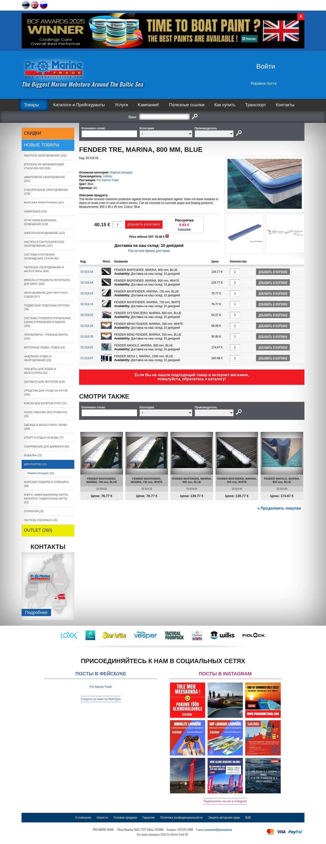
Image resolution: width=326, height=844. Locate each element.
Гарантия (148, 817)
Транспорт (255, 105)
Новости (102, 817)
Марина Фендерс (121, 172)
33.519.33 (86, 304)
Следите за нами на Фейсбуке (101, 699)
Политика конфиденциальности (181, 817)
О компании (83, 817)
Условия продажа (125, 817)
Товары (31, 104)
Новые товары (41, 145)
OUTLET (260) (38, 530)
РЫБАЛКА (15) (33, 455)
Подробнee (36, 612)
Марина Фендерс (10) (41, 473)
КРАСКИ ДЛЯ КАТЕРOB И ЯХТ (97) (45, 403)
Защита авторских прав (224, 817)
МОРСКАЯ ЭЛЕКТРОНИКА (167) (44, 202)
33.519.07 (86, 358)
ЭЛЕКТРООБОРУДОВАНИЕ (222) (44, 233)
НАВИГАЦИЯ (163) (35, 211)
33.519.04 (86, 271)
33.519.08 (86, 336)
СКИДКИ (32, 133)
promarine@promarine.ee (218, 829)
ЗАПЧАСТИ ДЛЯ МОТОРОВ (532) (44, 381)
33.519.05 (86, 347)
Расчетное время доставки (149, 251)
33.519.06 (86, 315)
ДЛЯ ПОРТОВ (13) (35, 464)
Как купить (224, 105)
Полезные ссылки (186, 105)
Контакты (285, 105)
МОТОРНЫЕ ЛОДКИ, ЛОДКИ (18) (44, 347)
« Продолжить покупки (279, 508)
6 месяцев (184, 229)
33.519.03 (86, 293)
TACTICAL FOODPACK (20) (40, 520)
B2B (248, 817)
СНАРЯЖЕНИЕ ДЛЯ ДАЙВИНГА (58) (46, 446)
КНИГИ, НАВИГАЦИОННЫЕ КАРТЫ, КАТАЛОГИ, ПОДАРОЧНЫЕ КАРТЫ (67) (46, 498)
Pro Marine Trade (108, 180)
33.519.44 (86, 282)
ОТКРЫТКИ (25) (34, 511)
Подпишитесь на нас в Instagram (225, 801)
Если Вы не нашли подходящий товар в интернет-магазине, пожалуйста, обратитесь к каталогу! (192, 377)
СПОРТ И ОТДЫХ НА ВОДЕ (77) (44, 437)
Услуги (121, 105)
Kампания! (148, 105)
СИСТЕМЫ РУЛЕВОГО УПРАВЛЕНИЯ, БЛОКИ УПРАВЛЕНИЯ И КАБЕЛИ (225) (47, 322)
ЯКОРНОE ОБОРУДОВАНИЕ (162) (45, 155)
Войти (265, 66)
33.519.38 (86, 325)
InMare (107, 176)
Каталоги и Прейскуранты (79, 105)
